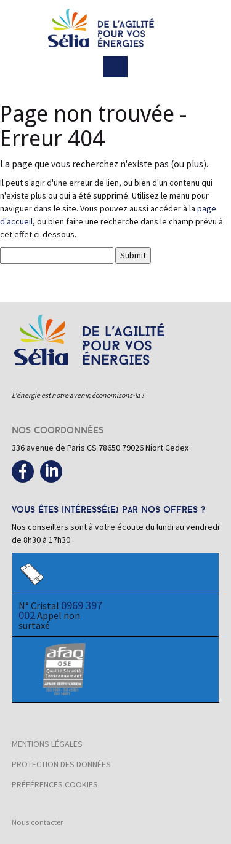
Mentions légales (47, 743)
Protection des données (61, 764)
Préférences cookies (55, 784)
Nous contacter (37, 822)
